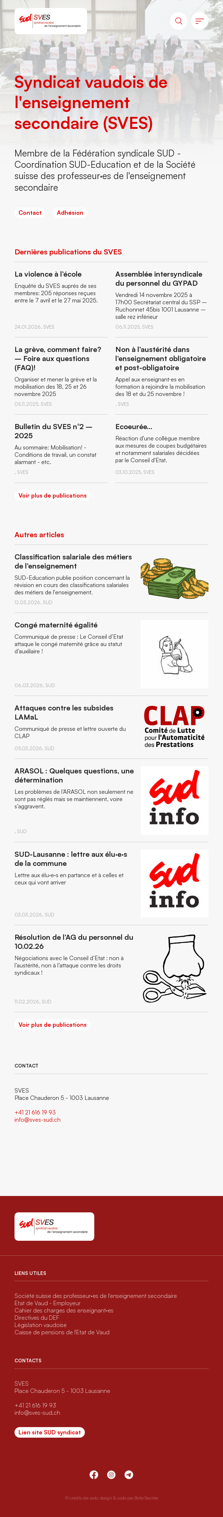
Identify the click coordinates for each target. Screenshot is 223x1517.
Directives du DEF (37, 1317)
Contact (30, 212)
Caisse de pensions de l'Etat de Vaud (62, 1332)
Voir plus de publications (52, 495)
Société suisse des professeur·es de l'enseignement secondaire (96, 1295)
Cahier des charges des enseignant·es (64, 1310)
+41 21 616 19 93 (35, 1112)
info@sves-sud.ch (38, 1119)
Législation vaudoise (41, 1324)
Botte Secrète (146, 1498)
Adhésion (70, 212)
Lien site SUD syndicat (49, 1432)
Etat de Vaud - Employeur (47, 1303)
